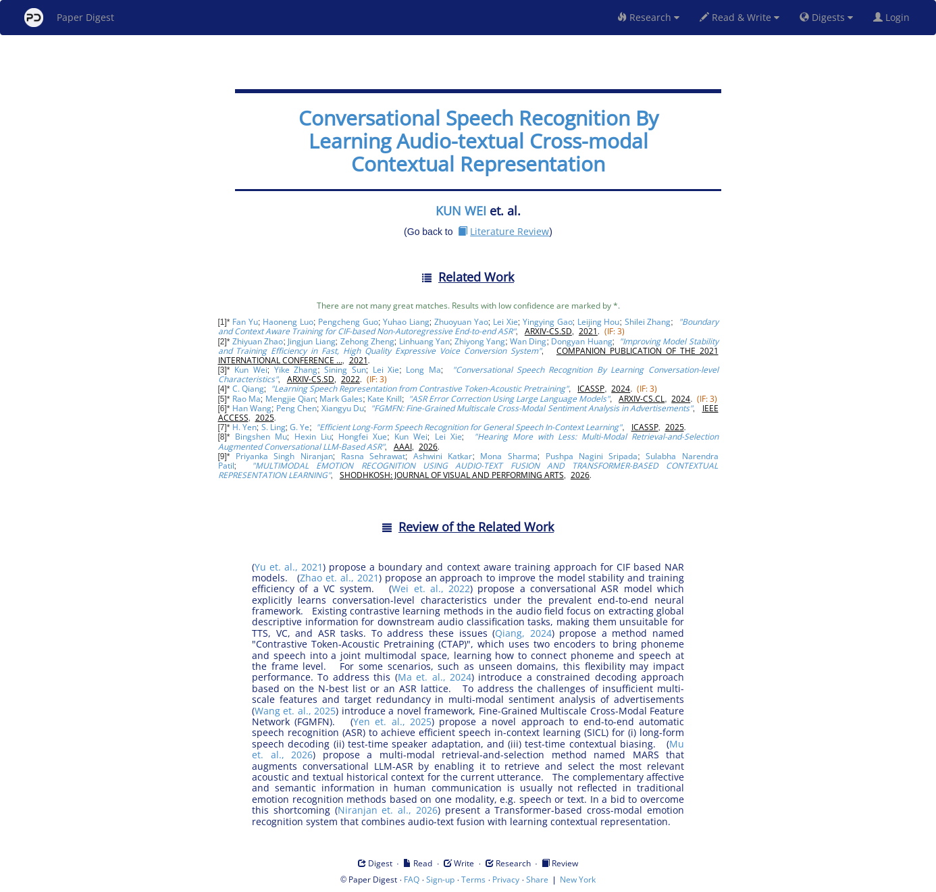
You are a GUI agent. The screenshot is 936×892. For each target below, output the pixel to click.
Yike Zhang (295, 369)
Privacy (505, 879)
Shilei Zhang (648, 321)
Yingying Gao (548, 321)
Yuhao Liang (406, 321)
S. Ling (273, 427)
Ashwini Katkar (442, 456)
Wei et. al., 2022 (431, 588)
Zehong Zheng (367, 341)
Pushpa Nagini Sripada (592, 456)
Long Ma (423, 369)
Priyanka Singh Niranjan (284, 456)
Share (537, 879)
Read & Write (739, 17)
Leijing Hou (598, 321)
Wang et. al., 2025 (295, 710)
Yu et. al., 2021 (289, 566)
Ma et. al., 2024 (434, 677)
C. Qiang (248, 388)
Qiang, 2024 (523, 633)
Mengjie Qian (290, 398)
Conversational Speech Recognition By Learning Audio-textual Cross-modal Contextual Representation (478, 141)
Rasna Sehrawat (373, 456)
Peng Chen (296, 408)
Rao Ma (246, 398)
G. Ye (299, 427)
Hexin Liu (313, 436)
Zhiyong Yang (479, 341)
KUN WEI (461, 211)
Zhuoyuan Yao (461, 321)
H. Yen (244, 427)
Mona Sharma (508, 456)
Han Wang (251, 408)
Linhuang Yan (424, 341)
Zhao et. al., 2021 (339, 577)
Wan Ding (528, 341)
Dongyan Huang (581, 341)
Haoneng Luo (288, 321)
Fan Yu (245, 321)
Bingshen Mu (261, 436)
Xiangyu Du (342, 408)
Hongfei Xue (362, 436)
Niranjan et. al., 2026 (388, 810)
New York (578, 879)
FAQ (411, 879)
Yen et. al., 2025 (392, 721)
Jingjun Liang (311, 341)
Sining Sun (344, 369)
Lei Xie (505, 321)
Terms (473, 879)
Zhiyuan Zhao (257, 341)
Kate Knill (384, 398)
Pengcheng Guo (348, 321)
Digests (826, 17)
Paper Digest (69, 17)
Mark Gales (341, 398)
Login (894, 17)
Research (648, 17)
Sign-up (440, 879)
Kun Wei (250, 369)
